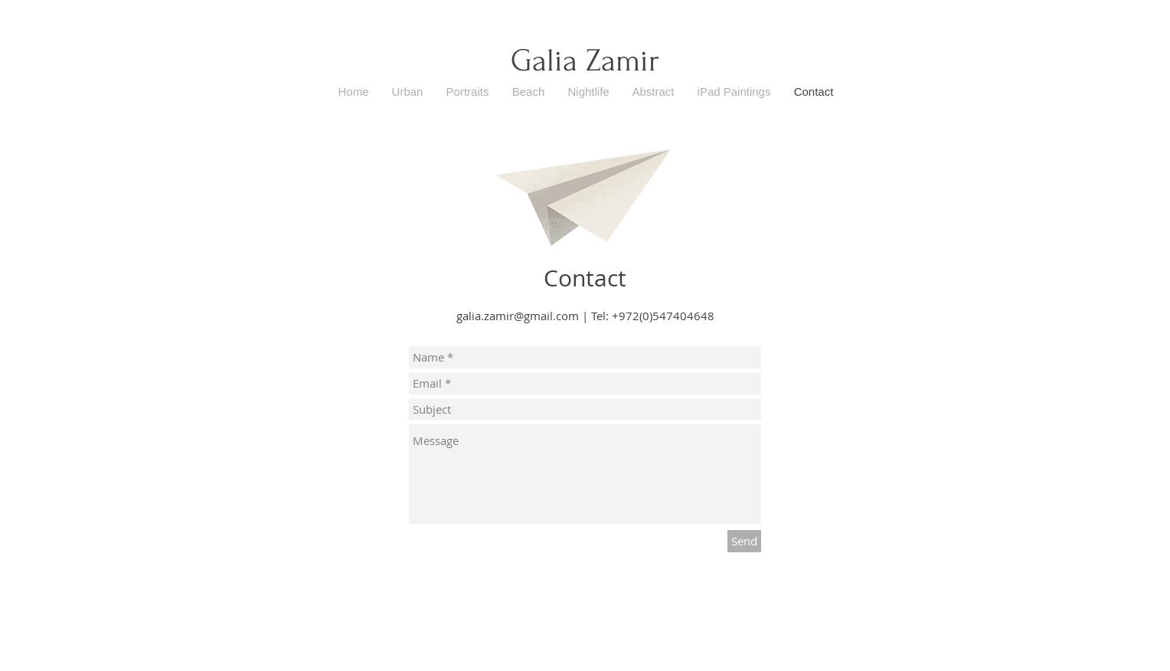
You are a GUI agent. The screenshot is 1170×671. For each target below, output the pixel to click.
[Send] (744, 541)
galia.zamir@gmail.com (517, 315)
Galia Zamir (585, 60)
